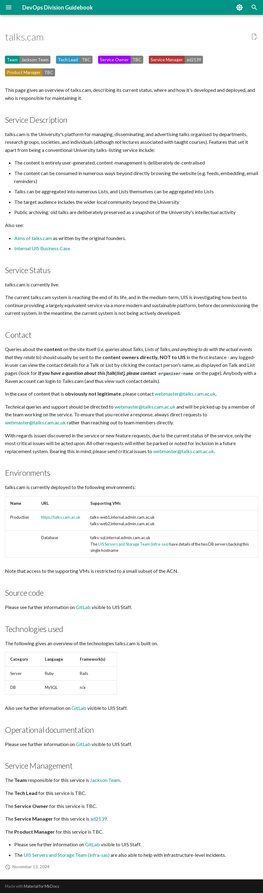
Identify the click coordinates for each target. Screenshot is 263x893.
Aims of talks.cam (33, 238)
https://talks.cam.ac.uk (60, 517)
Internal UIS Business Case (42, 248)
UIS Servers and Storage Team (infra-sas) (133, 544)
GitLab (83, 607)
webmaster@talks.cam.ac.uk (185, 394)
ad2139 (98, 819)
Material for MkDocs (41, 886)
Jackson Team (105, 780)
